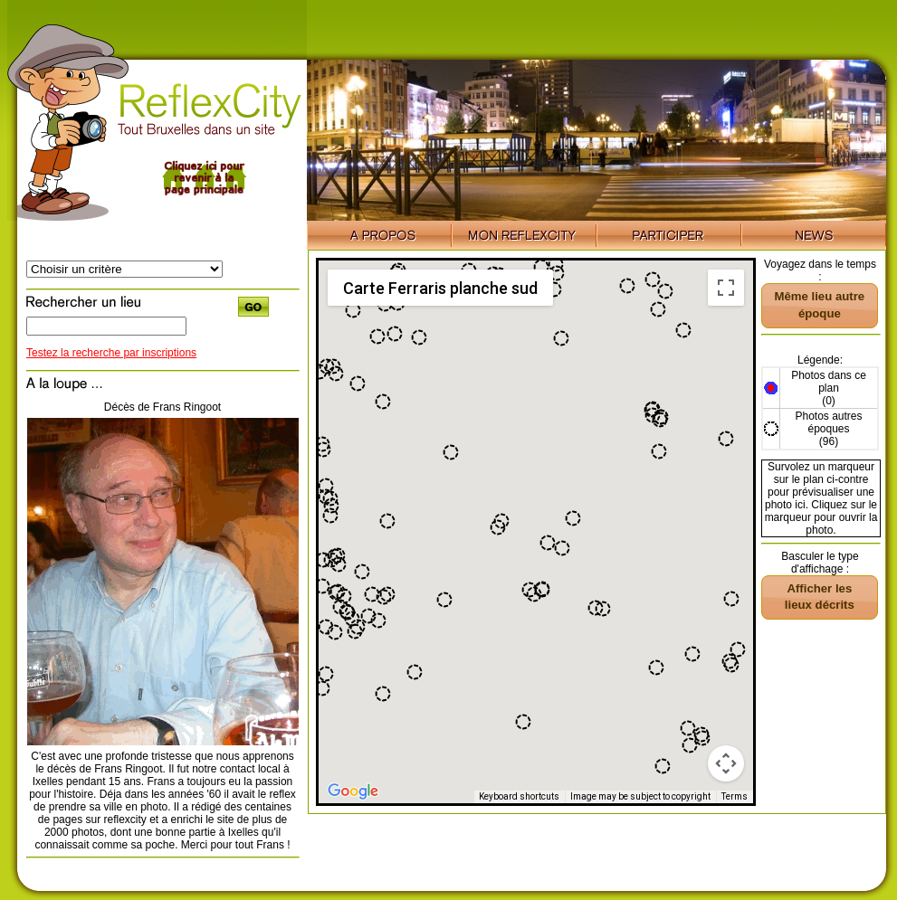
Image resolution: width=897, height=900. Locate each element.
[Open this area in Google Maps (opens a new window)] (353, 791)
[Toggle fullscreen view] (726, 288)
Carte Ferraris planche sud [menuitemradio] (440, 288)
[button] (344, 596)
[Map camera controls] (726, 763)
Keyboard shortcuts (519, 796)
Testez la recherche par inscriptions (111, 352)
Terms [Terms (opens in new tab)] (734, 796)
